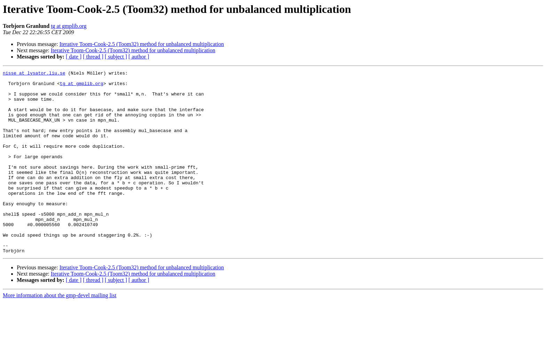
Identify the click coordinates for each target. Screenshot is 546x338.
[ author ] (138, 57)
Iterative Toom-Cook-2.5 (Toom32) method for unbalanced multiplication (142, 44)
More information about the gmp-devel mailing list (59, 332)
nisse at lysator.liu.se (34, 74)
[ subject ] (116, 57)
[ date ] (73, 57)
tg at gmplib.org (68, 26)
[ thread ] (93, 57)
